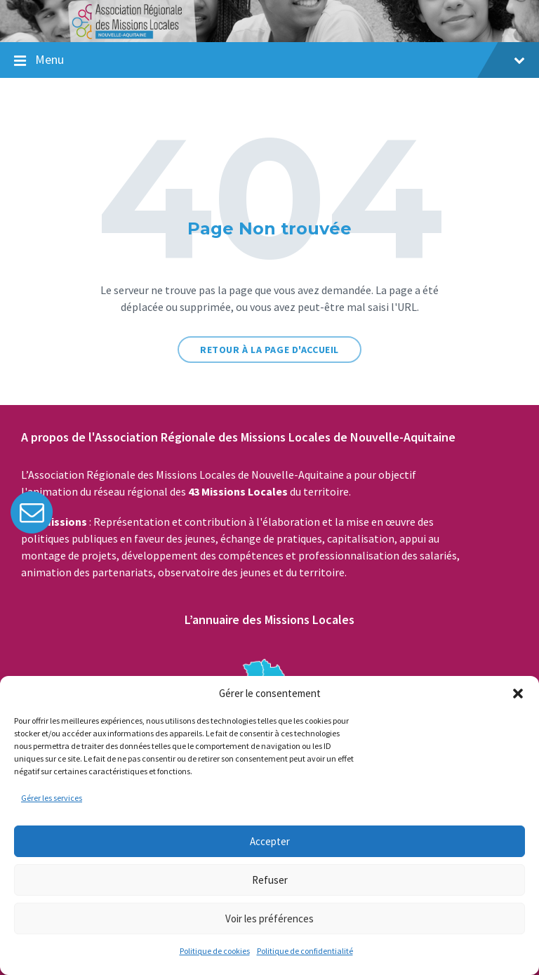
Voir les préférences (269, 918)
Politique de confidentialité (305, 951)
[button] (518, 694)
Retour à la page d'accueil (269, 349)
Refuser (270, 880)
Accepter (270, 841)
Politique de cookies (215, 951)
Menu (280, 59)
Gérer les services (51, 797)
